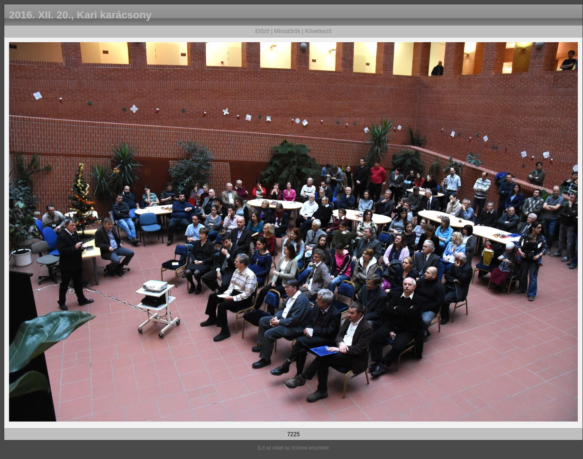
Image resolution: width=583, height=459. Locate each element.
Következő (318, 31)
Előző (262, 31)
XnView (300, 447)
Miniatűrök (287, 31)
